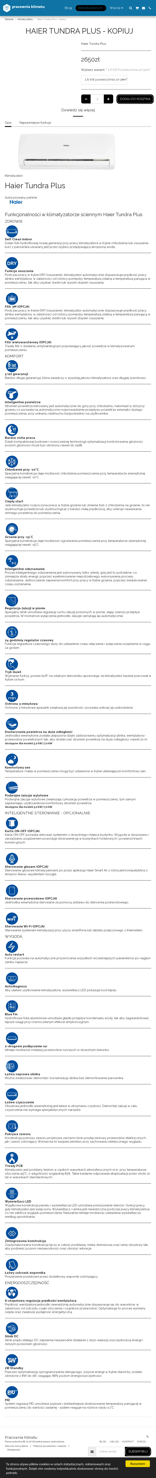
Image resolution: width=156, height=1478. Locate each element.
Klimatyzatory (25, 19)
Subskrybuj (138, 1451)
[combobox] (104, 79)
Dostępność (13, 1449)
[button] (131, 8)
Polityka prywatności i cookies (49, 1446)
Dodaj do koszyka (135, 99)
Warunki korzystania (16, 1446)
